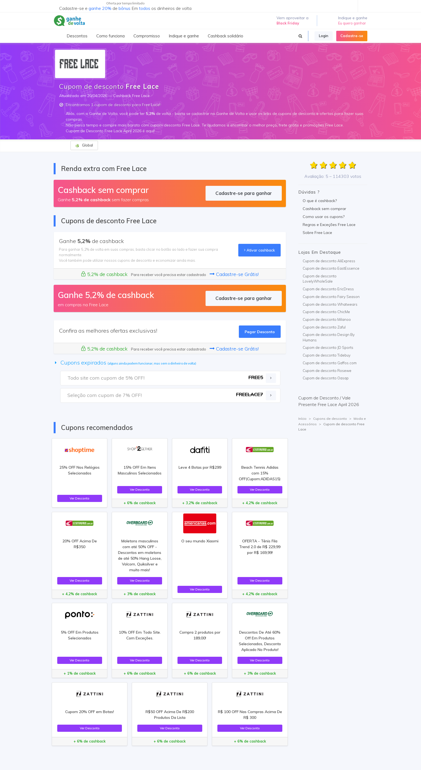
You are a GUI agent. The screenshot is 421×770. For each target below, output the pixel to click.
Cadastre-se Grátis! (234, 274)
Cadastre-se (351, 36)
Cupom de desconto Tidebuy (327, 355)
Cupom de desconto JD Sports (328, 347)
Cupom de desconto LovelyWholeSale (320, 279)
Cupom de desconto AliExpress (329, 261)
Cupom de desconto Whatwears (330, 304)
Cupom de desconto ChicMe (326, 312)
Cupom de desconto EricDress (328, 289)
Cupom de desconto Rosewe (327, 370)
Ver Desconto (79, 498)
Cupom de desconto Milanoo (327, 319)
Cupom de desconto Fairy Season (331, 296)
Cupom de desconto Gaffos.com (330, 363)
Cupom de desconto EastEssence (331, 268)
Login (323, 36)
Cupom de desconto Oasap (326, 378)
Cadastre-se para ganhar (243, 193)
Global (84, 145)
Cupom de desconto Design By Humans (329, 337)
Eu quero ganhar (352, 23)
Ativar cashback (259, 250)
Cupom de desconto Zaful (324, 327)
